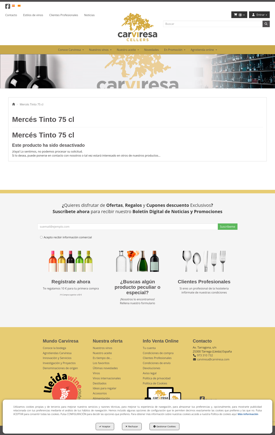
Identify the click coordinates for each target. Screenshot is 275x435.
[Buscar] (266, 24)
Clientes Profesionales (204, 281)
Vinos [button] (96, 373)
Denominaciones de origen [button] (60, 368)
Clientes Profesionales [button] (157, 358)
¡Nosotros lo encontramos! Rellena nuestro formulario (137, 301)
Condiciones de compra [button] (158, 353)
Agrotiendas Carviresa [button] (57, 353)
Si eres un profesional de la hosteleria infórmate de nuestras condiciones (204, 290)
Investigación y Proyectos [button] (59, 363)
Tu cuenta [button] (149, 348)
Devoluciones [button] (151, 368)
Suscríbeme (227, 227)
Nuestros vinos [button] (102, 348)
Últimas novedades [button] (105, 368)
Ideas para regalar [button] (104, 388)
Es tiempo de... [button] (102, 358)
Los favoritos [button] (101, 363)
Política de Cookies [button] (155, 383)
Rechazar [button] (132, 426)
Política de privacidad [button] (156, 378)
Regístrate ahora (71, 281)
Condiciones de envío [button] (157, 363)
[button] (7, 7)
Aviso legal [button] (149, 373)
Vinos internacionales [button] (107, 378)
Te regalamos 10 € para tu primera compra (71, 288)
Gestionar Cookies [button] (164, 426)
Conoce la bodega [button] (54, 348)
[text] (213, 24)
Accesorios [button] (100, 393)
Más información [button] (248, 414)
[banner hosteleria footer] (204, 261)
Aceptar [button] (104, 426)
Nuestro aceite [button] (102, 353)
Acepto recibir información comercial (66, 237)
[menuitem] (15, 6)
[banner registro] (71, 261)
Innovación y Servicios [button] (57, 358)
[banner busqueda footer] (137, 261)
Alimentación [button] (101, 398)
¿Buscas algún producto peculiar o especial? (137, 287)
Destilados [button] (99, 383)
